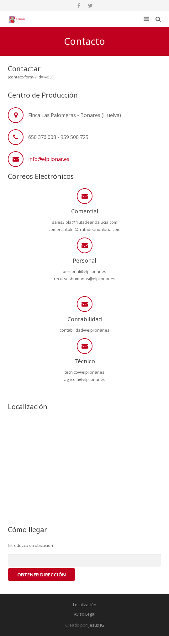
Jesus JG (96, 625)
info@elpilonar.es (48, 159)
